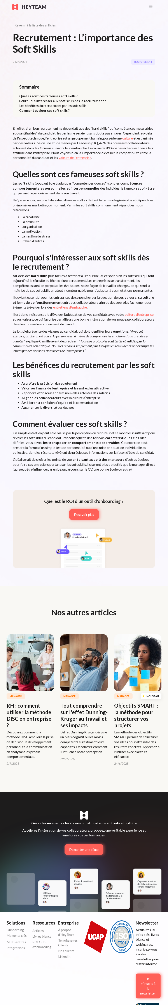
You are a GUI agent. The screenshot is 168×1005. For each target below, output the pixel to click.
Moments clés (17, 935)
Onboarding (15, 930)
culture (127, 138)
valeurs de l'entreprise (75, 157)
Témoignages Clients (68, 942)
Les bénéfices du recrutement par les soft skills (52, 106)
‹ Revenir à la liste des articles (34, 25)
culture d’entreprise (139, 314)
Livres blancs (41, 936)
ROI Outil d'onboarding (41, 944)
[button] (151, 7)
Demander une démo (84, 849)
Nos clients (66, 951)
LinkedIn (64, 956)
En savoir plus (84, 514)
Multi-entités (16, 942)
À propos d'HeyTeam (66, 932)
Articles (38, 931)
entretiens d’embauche (70, 307)
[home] (76, 7)
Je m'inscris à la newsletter (148, 986)
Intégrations (16, 948)
